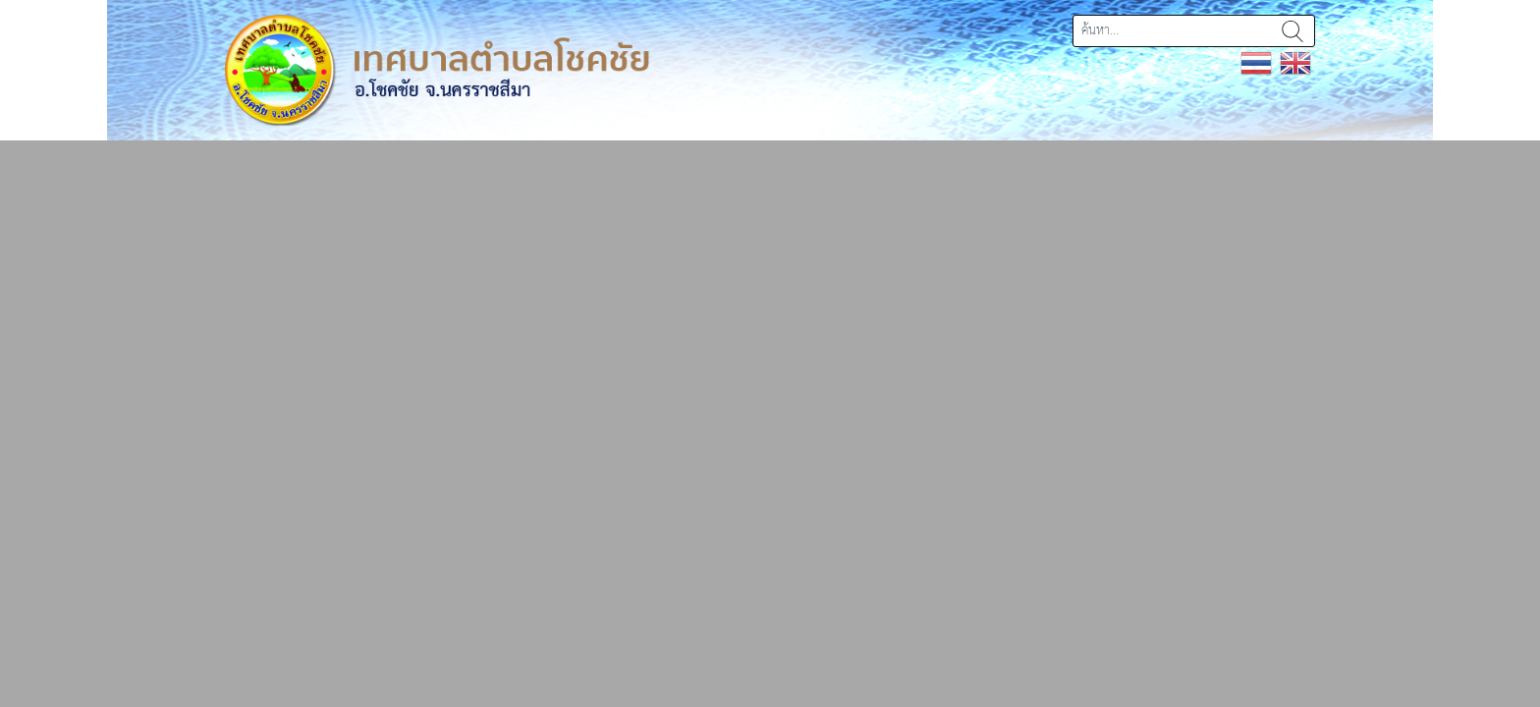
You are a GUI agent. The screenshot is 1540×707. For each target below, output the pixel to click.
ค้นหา (1292, 31)
